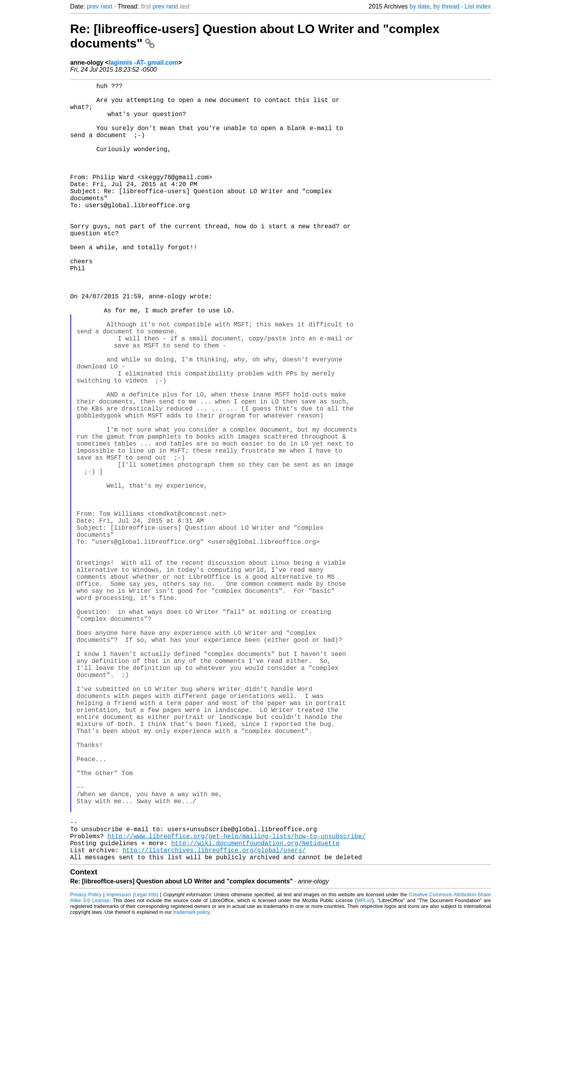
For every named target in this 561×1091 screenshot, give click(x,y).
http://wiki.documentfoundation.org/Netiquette (255, 1012)
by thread (446, 6)
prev (93, 6)
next (106, 6)
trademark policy (191, 1085)
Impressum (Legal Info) (132, 1067)
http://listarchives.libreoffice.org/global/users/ (213, 1021)
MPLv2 (364, 1073)
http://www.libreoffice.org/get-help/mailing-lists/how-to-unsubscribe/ (236, 1004)
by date (419, 6)
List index (477, 6)
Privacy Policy (86, 1067)
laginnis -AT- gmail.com (143, 62)
